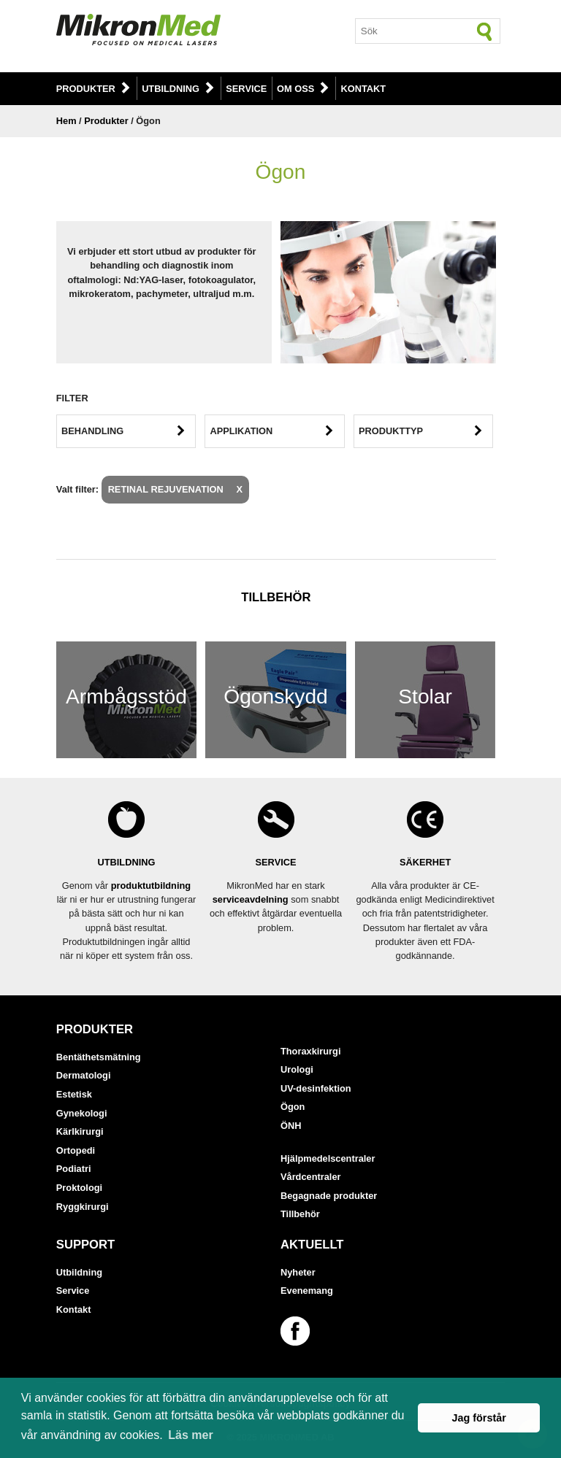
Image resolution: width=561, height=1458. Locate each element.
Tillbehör (300, 1213)
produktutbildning (151, 885)
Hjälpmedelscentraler (327, 1158)
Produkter (85, 88)
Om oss (295, 88)
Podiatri (73, 1168)
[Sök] (485, 31)
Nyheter (298, 1272)
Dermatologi (83, 1075)
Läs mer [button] (190, 1435)
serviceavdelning (251, 899)
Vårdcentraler (310, 1176)
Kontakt (363, 88)
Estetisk (74, 1094)
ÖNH (290, 1125)
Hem (66, 120)
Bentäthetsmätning (98, 1057)
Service (246, 88)
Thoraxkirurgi (310, 1051)
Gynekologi (81, 1113)
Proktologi (79, 1187)
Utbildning (170, 88)
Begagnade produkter (328, 1195)
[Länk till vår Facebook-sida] (297, 1331)
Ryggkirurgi (82, 1206)
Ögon (292, 1106)
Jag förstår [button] (478, 1418)
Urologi (296, 1069)
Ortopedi (75, 1150)
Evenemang (306, 1290)
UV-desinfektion (315, 1088)
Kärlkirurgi (80, 1131)
